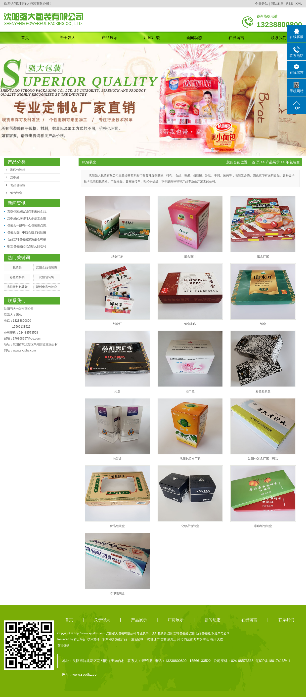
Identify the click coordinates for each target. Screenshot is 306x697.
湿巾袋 (14, 177)
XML (299, 3)
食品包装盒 (117, 526)
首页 (25, 38)
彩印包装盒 (117, 593)
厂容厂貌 (152, 38)
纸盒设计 (190, 256)
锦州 (213, 639)
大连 (220, 639)
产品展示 (110, 38)
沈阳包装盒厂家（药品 (263, 458)
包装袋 (17, 267)
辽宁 (157, 639)
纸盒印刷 (117, 256)
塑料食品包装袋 (46, 287)
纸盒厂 (117, 324)
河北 (180, 639)
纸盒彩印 (190, 324)
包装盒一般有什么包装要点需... (27, 225)
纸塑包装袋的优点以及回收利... (27, 246)
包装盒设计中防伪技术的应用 (26, 232)
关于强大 (67, 38)
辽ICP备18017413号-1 (273, 661)
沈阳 (150, 639)
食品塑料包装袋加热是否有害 (26, 239)
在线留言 (236, 38)
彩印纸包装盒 (263, 526)
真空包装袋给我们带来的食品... (27, 211)
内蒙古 (188, 639)
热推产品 (121, 639)
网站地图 (277, 3)
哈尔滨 (198, 639)
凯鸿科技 (108, 639)
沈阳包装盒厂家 (190, 458)
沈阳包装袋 (46, 277)
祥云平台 (80, 639)
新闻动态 (194, 38)
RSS (289, 3)
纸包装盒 (16, 193)
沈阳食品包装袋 (46, 267)
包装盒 (117, 458)
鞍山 (206, 639)
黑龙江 (171, 639)
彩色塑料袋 (17, 277)
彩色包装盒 (263, 391)
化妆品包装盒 (190, 526)
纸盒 (263, 324)
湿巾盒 (190, 391)
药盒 (117, 391)
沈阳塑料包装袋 (17, 287)
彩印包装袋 (17, 170)
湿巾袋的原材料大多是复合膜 (26, 218)
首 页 (256, 162)
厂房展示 (176, 620)
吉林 (164, 639)
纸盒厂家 (263, 256)
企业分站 (261, 3)
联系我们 (279, 38)
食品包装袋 (17, 185)
